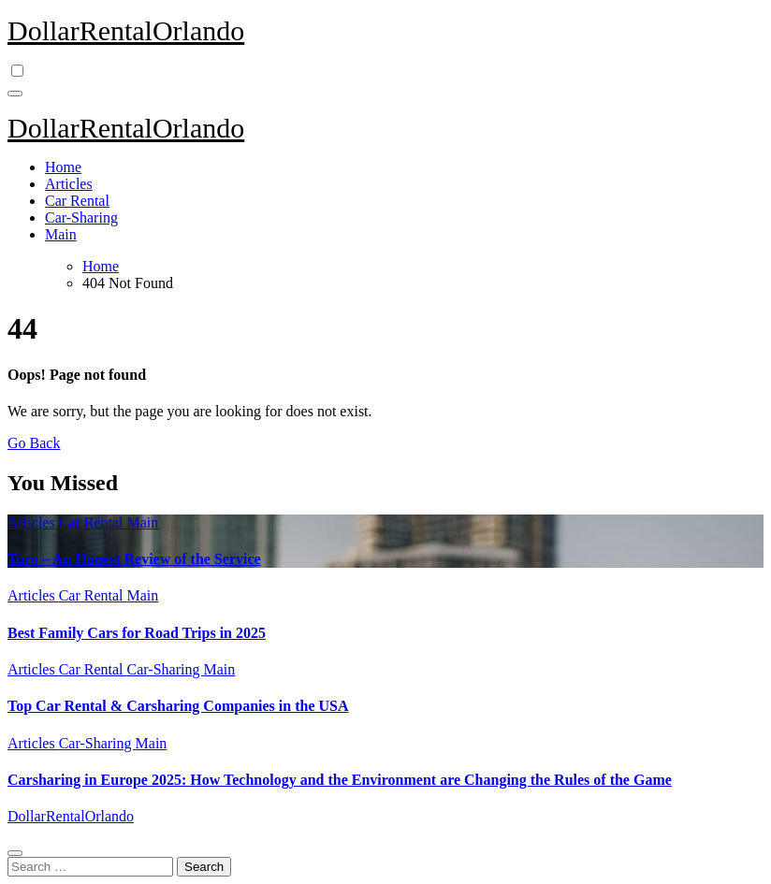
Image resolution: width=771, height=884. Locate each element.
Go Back (33, 443)
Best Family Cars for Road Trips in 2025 (136, 633)
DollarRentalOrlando (125, 30)
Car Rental (77, 201)
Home (63, 167)
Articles (69, 184)
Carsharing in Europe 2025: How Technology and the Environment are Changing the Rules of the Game (339, 780)
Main (61, 234)
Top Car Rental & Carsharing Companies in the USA (177, 706)
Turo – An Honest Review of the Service (134, 559)
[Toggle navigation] (14, 93)
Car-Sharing (81, 217)
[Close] (14, 853)
